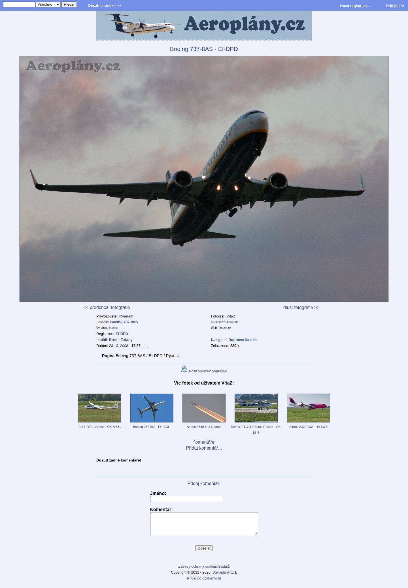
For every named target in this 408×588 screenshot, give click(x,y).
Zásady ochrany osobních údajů (204, 570)
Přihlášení (395, 6)
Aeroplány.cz (223, 576)
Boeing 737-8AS (124, 322)
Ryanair (126, 316)
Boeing (113, 327)
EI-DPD (122, 334)
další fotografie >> (301, 307)
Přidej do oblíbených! (204, 582)
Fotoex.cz (224, 327)
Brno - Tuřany (121, 340)
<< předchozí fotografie (106, 307)
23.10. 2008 (118, 346)
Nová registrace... (355, 6)
